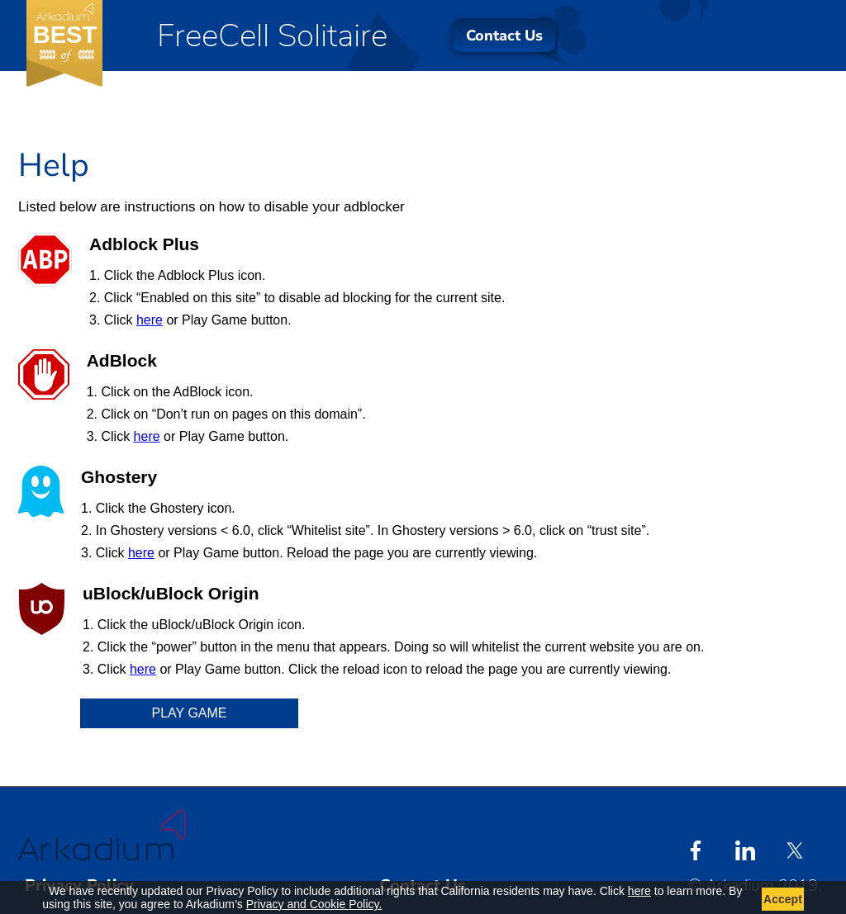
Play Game (189, 713)
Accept (782, 899)
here (149, 320)
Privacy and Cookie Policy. (314, 904)
